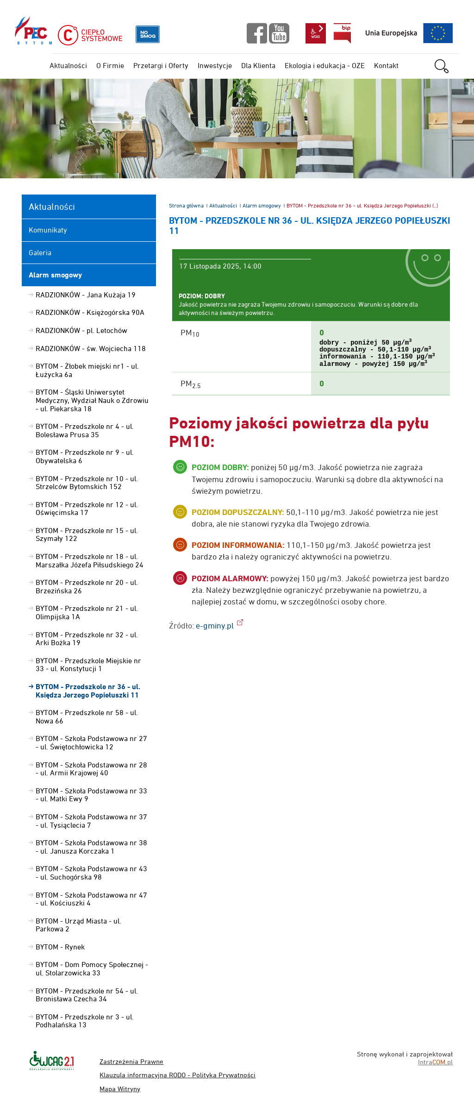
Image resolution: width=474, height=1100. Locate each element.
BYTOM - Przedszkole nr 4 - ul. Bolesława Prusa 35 (85, 430)
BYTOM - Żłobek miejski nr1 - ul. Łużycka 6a (87, 370)
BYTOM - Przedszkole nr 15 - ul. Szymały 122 (87, 534)
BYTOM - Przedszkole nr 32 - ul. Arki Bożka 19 (87, 638)
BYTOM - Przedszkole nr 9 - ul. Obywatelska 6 (85, 456)
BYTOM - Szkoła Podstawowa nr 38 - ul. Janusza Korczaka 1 (91, 846)
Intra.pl (435, 1062)
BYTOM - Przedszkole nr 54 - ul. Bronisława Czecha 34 (87, 995)
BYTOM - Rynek (60, 947)
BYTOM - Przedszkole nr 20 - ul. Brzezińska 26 (87, 586)
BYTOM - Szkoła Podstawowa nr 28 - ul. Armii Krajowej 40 (91, 769)
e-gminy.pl (215, 625)
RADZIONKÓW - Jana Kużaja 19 (86, 294)
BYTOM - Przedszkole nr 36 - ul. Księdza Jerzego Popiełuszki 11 (88, 690)
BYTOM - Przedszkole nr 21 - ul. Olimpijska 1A (87, 612)
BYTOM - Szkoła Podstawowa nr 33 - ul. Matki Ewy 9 (91, 794)
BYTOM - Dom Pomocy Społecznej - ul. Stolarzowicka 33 (92, 968)
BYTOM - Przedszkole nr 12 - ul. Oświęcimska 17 (87, 508)
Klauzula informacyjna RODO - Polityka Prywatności (178, 1075)
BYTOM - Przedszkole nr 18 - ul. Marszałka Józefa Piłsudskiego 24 (89, 560)
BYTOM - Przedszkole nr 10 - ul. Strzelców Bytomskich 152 (87, 482)
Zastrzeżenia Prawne (131, 1061)
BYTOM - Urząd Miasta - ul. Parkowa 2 (78, 925)
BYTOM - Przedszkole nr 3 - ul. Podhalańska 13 (85, 1020)
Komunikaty (48, 230)
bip (342, 33)
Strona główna (186, 205)
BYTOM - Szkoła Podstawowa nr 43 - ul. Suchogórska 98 (91, 872)
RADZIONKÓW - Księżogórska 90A (90, 312)
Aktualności (223, 205)
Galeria (40, 252)
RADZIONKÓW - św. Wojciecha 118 (91, 348)
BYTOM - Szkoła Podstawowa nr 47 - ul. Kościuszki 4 (91, 899)
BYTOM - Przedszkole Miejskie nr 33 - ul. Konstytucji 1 (88, 664)
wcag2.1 (316, 33)
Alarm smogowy (262, 205)
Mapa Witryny (120, 1089)
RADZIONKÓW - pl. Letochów (81, 330)
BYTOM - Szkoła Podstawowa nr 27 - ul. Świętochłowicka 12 (91, 742)
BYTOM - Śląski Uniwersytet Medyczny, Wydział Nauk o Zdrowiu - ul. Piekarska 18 (92, 400)
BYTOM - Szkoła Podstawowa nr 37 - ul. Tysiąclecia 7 (91, 820)
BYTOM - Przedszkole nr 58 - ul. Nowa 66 (87, 716)
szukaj (446, 66)
